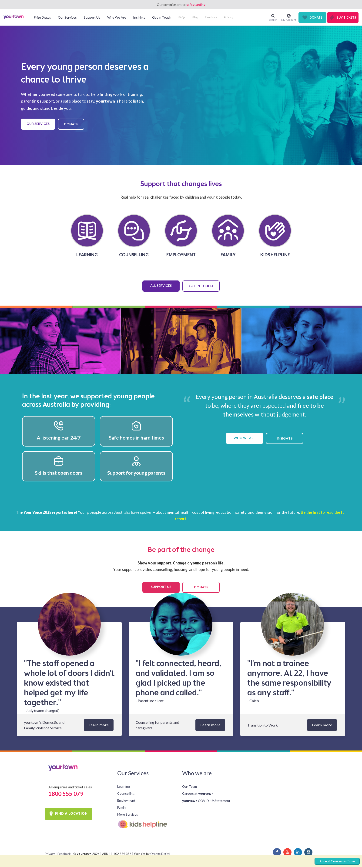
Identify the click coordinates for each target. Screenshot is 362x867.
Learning (123, 786)
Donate (315, 17)
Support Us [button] (92, 17)
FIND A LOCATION (71, 813)
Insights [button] (139, 17)
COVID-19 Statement (206, 801)
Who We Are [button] (116, 17)
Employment (126, 800)
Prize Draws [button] (42, 17)
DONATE (71, 124)
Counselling (125, 793)
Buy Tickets (346, 17)
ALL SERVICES (161, 285)
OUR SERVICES (38, 124)
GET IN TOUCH (201, 286)
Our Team (189, 786)
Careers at (197, 793)
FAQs (181, 17)
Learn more (98, 725)
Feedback (211, 17)
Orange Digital (160, 854)
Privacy (228, 17)
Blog (195, 17)
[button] (33, 34)
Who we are (197, 773)
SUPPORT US (161, 587)
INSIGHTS (284, 438)
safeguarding (195, 5)
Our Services (133, 773)
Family (121, 807)
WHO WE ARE (244, 438)
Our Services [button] (67, 17)
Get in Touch (161, 17)
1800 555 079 (65, 793)
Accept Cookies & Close (337, 861)
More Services (127, 814)
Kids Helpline (146, 824)
